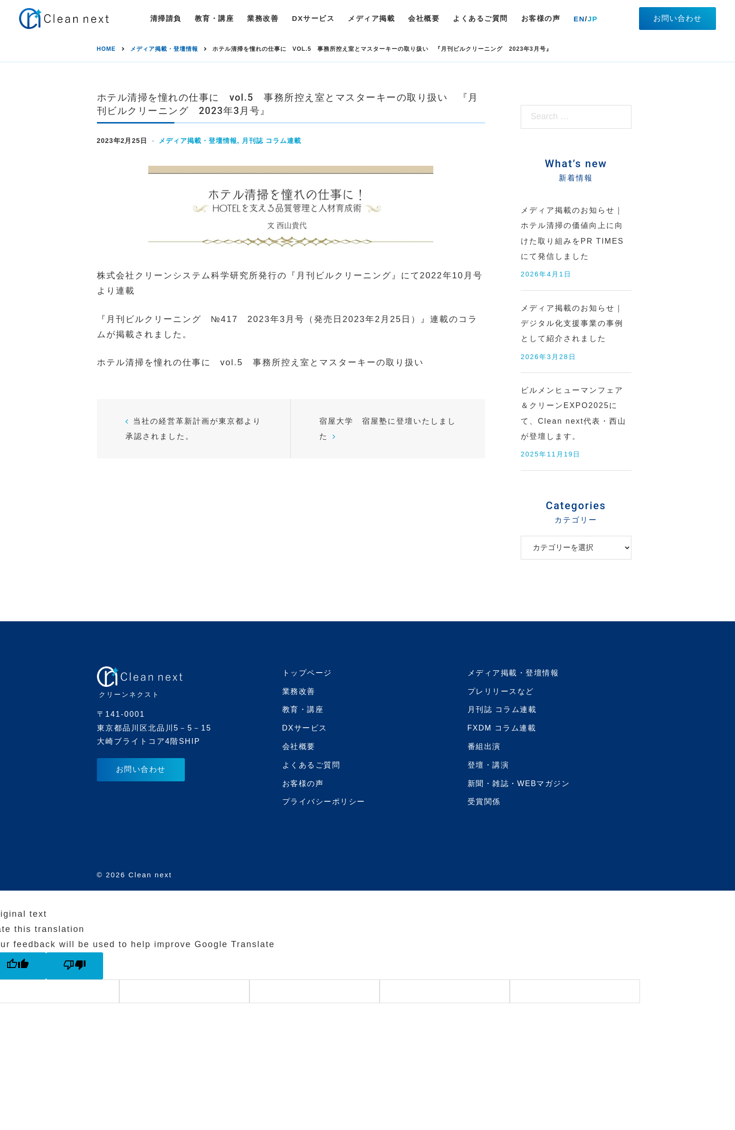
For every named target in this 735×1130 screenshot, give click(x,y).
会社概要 (423, 18)
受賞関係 (484, 802)
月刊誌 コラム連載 (271, 140)
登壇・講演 (488, 765)
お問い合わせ (677, 18)
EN (579, 19)
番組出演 (484, 746)
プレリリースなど (501, 691)
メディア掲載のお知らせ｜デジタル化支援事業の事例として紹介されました (572, 323)
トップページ (307, 673)
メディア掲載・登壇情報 (198, 140)
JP (593, 19)
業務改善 (262, 18)
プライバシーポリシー (323, 802)
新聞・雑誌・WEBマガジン (519, 783)
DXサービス (313, 18)
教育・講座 (214, 18)
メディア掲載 (371, 18)
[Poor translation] (74, 965)
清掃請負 (165, 18)
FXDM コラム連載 (502, 728)
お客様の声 (541, 18)
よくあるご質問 (480, 18)
